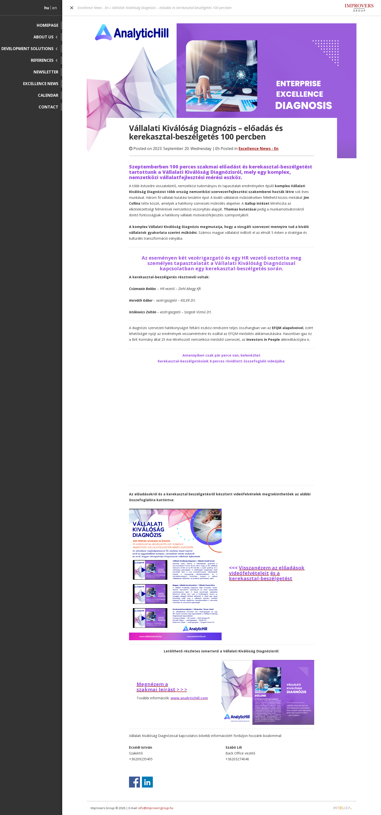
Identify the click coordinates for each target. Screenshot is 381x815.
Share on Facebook (134, 782)
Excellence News (40, 83)
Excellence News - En (93, 7)
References (42, 60)
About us (43, 37)
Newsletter (46, 72)
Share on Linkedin (147, 782)
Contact (48, 107)
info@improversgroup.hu (155, 808)
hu (46, 7)
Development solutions (27, 48)
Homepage (47, 25)
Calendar (48, 95)
